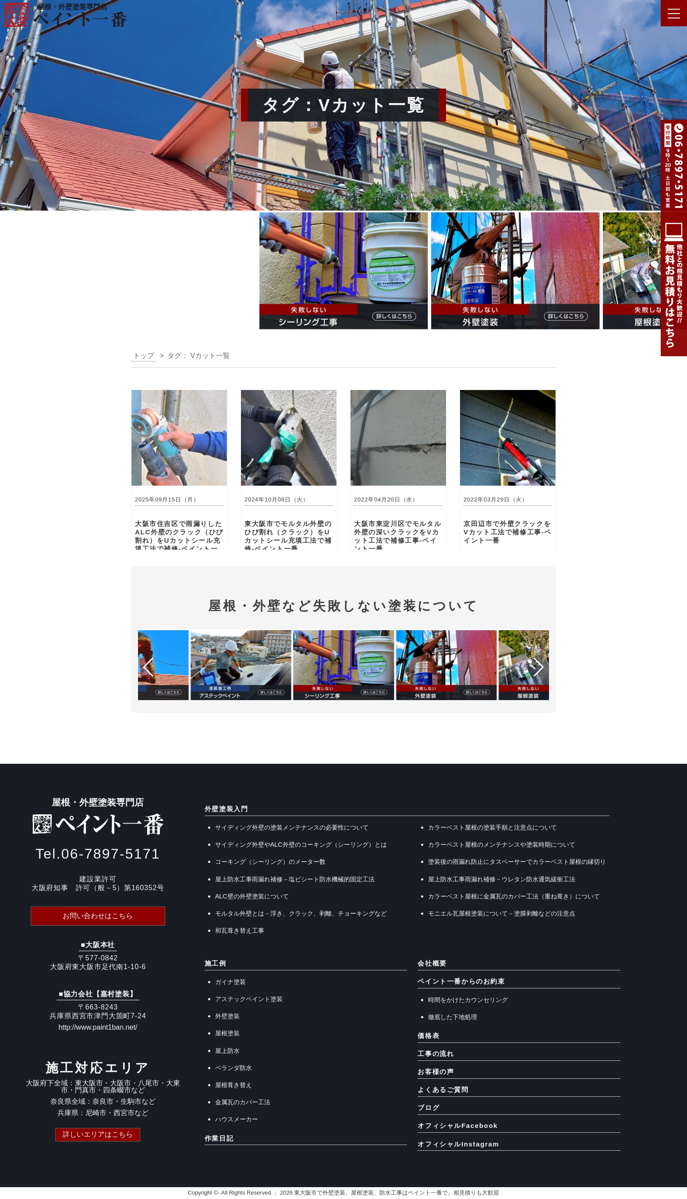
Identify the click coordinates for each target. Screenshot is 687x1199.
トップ (143, 355)
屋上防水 (227, 1050)
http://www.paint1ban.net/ (98, 1027)
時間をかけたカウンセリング (468, 999)
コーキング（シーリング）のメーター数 (270, 861)
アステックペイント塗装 (249, 998)
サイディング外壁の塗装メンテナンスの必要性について (291, 827)
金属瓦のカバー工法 (242, 1102)
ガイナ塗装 (230, 981)
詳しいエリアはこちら (98, 1134)
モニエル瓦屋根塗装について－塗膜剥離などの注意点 (501, 913)
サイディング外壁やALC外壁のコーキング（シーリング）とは (301, 844)
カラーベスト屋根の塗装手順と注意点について (492, 827)
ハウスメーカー (236, 1119)
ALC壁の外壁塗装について (252, 896)
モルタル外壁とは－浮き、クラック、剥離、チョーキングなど (301, 913)
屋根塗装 (227, 1033)
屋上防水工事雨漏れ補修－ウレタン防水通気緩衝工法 (501, 879)
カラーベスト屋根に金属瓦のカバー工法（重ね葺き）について (514, 896)
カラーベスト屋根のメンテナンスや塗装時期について (501, 844)
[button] (10, 273)
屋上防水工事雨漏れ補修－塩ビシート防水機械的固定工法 (295, 879)
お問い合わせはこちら (98, 916)
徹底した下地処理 (452, 1016)
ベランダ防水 (233, 1067)
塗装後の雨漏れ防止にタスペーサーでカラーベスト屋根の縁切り (517, 861)
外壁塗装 (227, 1016)
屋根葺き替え (233, 1084)
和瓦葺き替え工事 (239, 930)
